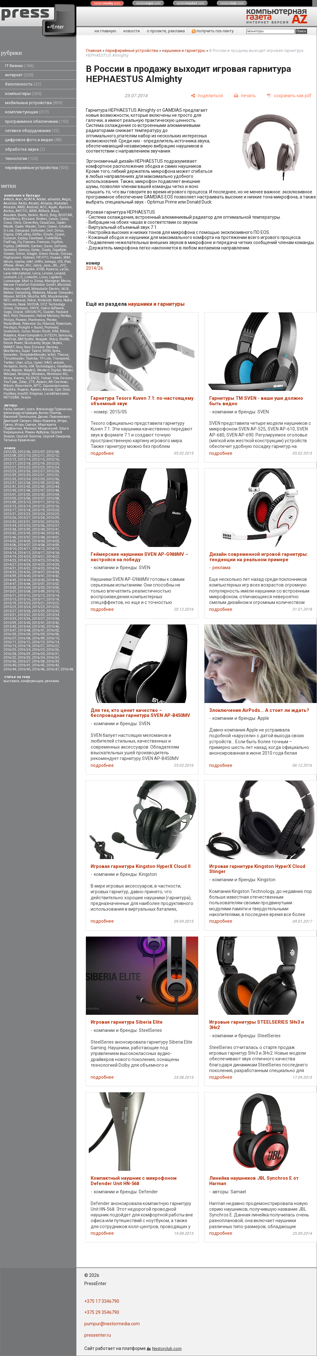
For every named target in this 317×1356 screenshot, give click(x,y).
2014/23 (9, 560)
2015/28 (24, 611)
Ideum (8, 262)
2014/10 (9, 549)
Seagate (42, 339)
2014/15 (24, 553)
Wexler (67, 370)
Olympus (21, 308)
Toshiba (32, 358)
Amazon (9, 207)
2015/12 (24, 595)
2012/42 (24, 487)
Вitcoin (8, 386)
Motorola (38, 293)
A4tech (8, 199)
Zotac (23, 382)
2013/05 (9, 498)
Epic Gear (62, 389)
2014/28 (24, 564)
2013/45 (52, 533)
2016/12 (24, 642)
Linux (43, 277)
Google (32, 254)
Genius (23, 250)
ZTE (32, 382)
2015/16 (24, 599)
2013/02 (24, 495)
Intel (29, 262)
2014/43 (9, 580)
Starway (52, 347)
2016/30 (38, 654)
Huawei (56, 257)
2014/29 (38, 564)
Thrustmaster (13, 358)
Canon (53, 219)
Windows (38, 374)
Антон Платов (50, 413)
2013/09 (9, 502)
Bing (53, 215)
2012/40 (52, 483)
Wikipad (9, 374)
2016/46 (38, 669)
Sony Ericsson (34, 347)
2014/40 (24, 576)
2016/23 (9, 650)
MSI (43, 296)
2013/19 (38, 510)
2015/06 (52, 588)
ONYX (34, 308)
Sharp (53, 339)
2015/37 (38, 619)
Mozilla (33, 296)
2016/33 (24, 658)
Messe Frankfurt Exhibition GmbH (29, 285)
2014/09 (52, 545)
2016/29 (24, 654)
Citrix (17, 223)
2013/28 (38, 518)
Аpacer (41, 382)
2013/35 (24, 526)
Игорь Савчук (25, 425)
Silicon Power (13, 343)
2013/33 (52, 522)
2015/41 (38, 623)
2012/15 (38, 459)
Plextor (51, 320)
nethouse (19, 300)
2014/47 (9, 584)
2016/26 (52, 650)
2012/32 (52, 475)
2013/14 (24, 506)
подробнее (102, 453)
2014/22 (52, 557)
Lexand (59, 273)
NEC (6, 300)
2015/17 (38, 599)
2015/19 (9, 603)
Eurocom (9, 238)
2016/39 (52, 661)
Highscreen (12, 257)
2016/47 (52, 669)
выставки (11, 681)
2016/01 (38, 630)
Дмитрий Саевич (17, 421)
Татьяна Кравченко (19, 440)
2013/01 (9, 495)
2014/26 (52, 560)
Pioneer (21, 320)
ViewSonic (64, 366)
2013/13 (9, 506)
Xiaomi (19, 378)
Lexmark (10, 277)
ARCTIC (22, 211)
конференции (32, 681)
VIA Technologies (42, 366)
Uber (19, 363)
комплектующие (27, 112)
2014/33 (38, 568)
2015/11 (9, 595)
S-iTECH (50, 335)
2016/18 (24, 646)
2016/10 (52, 638)
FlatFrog (9, 242)
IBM (66, 257)
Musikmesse (58, 296)
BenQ (44, 215)
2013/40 (38, 529)
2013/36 (38, 526)
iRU (28, 265)
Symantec (10, 355)
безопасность (23, 84)
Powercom (63, 324)
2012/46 (24, 490)
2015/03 (9, 588)
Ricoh (46, 331)
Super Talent (31, 351)
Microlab (64, 285)
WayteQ (30, 370)
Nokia (57, 300)
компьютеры (23, 93)
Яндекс (23, 389)
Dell (50, 231)
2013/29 (52, 518)
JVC (63, 265)
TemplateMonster (32, 355)
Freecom (43, 242)
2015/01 (38, 584)
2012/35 (38, 479)
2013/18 (24, 510)
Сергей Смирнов (56, 436)
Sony (19, 347)
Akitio (22, 203)
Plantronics (36, 320)
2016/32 (9, 658)
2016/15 (9, 646)
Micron (8, 289)
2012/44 (52, 487)
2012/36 (52, 479)
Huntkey (9, 394)
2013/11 (38, 502)
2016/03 (9, 634)
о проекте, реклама (166, 30)
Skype (46, 343)
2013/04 (52, 495)
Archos (8, 211)
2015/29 (38, 611)
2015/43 (9, 627)
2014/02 (9, 541)
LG (20, 277)
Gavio (48, 246)
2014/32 (24, 568)
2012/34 (24, 479)
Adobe (41, 199)
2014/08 (38, 545)
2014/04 (38, 541)
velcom (58, 363)
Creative (65, 226)
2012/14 (24, 459)
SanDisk (9, 339)
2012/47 (38, 490)
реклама (52, 681)
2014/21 (38, 557)
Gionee (8, 254)
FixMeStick (53, 238)
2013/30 (9, 522)
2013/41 (52, 529)
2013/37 (52, 526)
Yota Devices (63, 378)
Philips (8, 320)
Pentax (66, 316)
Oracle (18, 312)
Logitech (55, 277)
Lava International (17, 273)
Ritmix (64, 331)
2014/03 (24, 541)
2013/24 (38, 514)
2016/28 (9, 654)
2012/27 (38, 471)
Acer (19, 199)
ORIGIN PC (33, 312)
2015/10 (52, 591)
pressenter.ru (97, 1335)
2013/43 (24, 533)
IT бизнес (19, 65)
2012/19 (38, 463)
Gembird (10, 250)
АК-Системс (58, 382)
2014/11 (24, 549)
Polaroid (48, 324)
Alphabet (61, 203)
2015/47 (9, 630)
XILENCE (32, 378)
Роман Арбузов (37, 432)
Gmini (20, 254)
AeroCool (10, 203)
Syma (56, 351)
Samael (19, 409)
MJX (65, 289)
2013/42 (9, 533)
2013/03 (38, 495)
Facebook (36, 238)
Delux (59, 231)
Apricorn (65, 207)
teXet (51, 355)
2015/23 (9, 607)
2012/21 (9, 467)
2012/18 (24, 463)
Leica (36, 273)
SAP (20, 339)
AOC (43, 207)
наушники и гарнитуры (183, 50)
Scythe (29, 339)
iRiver (19, 265)
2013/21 (9, 514)
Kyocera (52, 269)
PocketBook (12, 324)
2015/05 (38, 588)
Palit (14, 316)
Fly (19, 242)
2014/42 (52, 576)
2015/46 (52, 627)
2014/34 (52, 568)
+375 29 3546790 (101, 1312)
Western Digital (49, 370)
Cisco (7, 223)
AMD (21, 207)
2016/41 (24, 665)
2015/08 (24, 591)
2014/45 (38, 580)
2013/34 (9, 526)
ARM (33, 211)
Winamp (23, 374)
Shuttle (64, 339)
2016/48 (67, 669)
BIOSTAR (65, 215)
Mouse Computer (60, 293)
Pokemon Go (31, 324)
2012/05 (9, 452)
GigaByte (59, 250)
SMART (9, 347)
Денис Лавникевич (54, 417)
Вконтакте (23, 386)
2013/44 (38, 533)
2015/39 (9, 623)
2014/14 (9, 553)
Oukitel (48, 312)
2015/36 (24, 619)
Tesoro (26, 397)
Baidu (22, 215)
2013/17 (9, 510)
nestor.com (107, 3)
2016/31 (52, 654)
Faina (7, 409)
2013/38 (9, 529)
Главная (93, 50)
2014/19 (9, 557)
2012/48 (52, 490)
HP (38, 257)
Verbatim (10, 366)
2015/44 (24, 627)
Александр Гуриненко (54, 409)
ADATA (29, 199)
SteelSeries (11, 351)
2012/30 (24, 475)
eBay (27, 234)
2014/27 (9, 564)
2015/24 (24, 607)
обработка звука (25, 149)
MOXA (21, 296)
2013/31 (24, 522)
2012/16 (52, 459)
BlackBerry (11, 219)
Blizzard (28, 219)
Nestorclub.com (167, 1348)
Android (32, 207)
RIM (55, 331)
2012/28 (52, 471)
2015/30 (52, 611)
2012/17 (9, 463)
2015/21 (38, 603)
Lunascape (11, 281)
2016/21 (38, 646)
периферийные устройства (37, 167)
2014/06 (9, 545)
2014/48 (24, 584)
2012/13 (9, 459)
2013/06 (24, 498)
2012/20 (52, 463)
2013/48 (38, 537)
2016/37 (24, 661)
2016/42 (38, 665)
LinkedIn (31, 277)
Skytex (57, 343)
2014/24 (24, 560)
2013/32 (38, 522)
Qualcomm (11, 331)
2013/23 (24, 514)
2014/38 (52, 572)
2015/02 (52, 584)
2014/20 (24, 557)
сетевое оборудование (32, 130)
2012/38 (24, 483)
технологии (21, 158)
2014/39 (9, 576)
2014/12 (38, 549)
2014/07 (24, 545)
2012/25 (9, 471)
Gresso (66, 254)
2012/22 (24, 467)
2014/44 (24, 580)
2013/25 (52, 514)
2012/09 (9, 456)
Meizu (66, 281)
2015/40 (24, 623)
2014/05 (52, 541)
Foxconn (29, 242)
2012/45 (9, 490)
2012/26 (24, 471)
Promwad (51, 327)
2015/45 (38, 627)
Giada (46, 250)
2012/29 (9, 475)
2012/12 (52, 456)
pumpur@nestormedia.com (112, 1323)
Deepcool (22, 231)
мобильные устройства (33, 102)
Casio (64, 219)
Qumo (25, 331)
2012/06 (24, 452)
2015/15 (9, 599)
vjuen (30, 409)
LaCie (64, 269)
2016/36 (9, 661)
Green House (49, 254)
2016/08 (24, 638)
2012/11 (38, 456)
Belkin (33, 215)
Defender (38, 231)
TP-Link (45, 358)
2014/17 (38, 553)
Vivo (6, 370)
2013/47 (24, 537)
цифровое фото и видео (33, 139)
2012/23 (38, 467)
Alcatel (34, 203)
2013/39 (24, 529)
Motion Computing (17, 293)
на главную (105, 30)
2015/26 (52, 607)
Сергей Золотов (28, 436)
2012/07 (38, 452)
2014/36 (24, 572)
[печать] (245, 95)
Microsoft (23, 289)
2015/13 (38, 595)
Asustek (9, 215)
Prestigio (10, 327)
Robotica (9, 335)
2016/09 (38, 638)
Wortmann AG (57, 374)
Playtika (9, 389)
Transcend (61, 358)
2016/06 (52, 634)
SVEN (46, 351)
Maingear (52, 281)
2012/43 (38, 487)
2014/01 (52, 537)
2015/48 (24, 630)
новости (131, 30)
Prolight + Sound (30, 327)
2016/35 (52, 658)
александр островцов (20, 413)
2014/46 (52, 580)
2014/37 (38, 572)
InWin (39, 262)
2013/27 (24, 518)
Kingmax (36, 394)
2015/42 (52, 623)
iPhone (8, 265)
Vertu (23, 366)
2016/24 (24, 650)
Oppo (7, 312)
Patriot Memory (47, 316)
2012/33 (9, 479)
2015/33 (38, 615)
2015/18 (52, 599)
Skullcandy (32, 343)
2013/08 (52, 498)
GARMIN (22, 246)
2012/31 (38, 475)
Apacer (35, 389)
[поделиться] (207, 95)
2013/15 (38, 506)
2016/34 (38, 658)
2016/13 (38, 642)
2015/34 (52, 615)
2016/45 (24, 669)
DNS (18, 234)
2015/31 (9, 615)
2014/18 (52, 553)
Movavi (8, 296)
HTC (45, 257)
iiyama (20, 262)
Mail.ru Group (32, 281)
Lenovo (47, 273)
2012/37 (9, 483)
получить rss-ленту (213, 30)
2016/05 (38, 634)
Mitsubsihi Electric (45, 289)
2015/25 (38, 607)
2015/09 (38, 591)
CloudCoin (47, 223)
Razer (36, 331)
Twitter (8, 363)
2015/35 (9, 619)
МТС (37, 386)
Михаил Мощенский (40, 428)
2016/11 (9, 642)
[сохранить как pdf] (289, 95)
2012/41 (9, 487)
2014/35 (9, 572)
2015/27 (9, 611)
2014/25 (38, 560)
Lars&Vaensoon (56, 394)
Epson (59, 234)
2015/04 (24, 588)
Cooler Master (25, 226)
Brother (41, 219)
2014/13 (52, 549)
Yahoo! (46, 378)
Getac (35, 250)
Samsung (65, 335)
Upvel (38, 363)
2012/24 (52, 467)
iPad (67, 262)
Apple (53, 207)
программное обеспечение (37, 121)
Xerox (7, 378)
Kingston (28, 269)
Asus (55, 211)
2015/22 (52, 603)
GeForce (60, 246)
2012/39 (38, 483)
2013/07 (38, 498)
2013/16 (52, 506)
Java (46, 265)
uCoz (28, 363)
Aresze (48, 389)
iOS (59, 262)
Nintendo (44, 300)
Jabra (37, 265)
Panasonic (27, 316)
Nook (22, 304)
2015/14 (52, 595)
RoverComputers (30, 335)
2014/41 (38, 576)
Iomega (50, 262)
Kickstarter (11, 269)
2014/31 (9, 568)
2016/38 (38, 661)
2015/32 (24, 615)
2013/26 (9, 518)
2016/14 (52, 642)
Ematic (48, 234)
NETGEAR (11, 397)
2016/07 (9, 638)
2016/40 (9, 665)
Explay (22, 238)
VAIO (48, 363)
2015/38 (52, 619)
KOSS (40, 269)
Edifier (37, 234)
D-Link (8, 231)
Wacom (16, 370)
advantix (54, 199)
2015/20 (24, 603)
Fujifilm (57, 242)
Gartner (36, 246)
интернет (19, 74)
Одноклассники (55, 386)
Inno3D (22, 394)
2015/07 (9, 591)
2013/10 (24, 502)
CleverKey (30, 223)
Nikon (31, 300)
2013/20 (52, 510)
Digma (8, 234)
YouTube (10, 382)
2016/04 (24, 634)
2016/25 (38, 650)
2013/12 (52, 502)
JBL (55, 265)
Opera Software (52, 308)
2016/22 (52, 646)
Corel (42, 226)
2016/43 (52, 665)
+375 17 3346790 (101, 1301)
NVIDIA (33, 304)
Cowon (52, 226)
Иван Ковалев (44, 421)
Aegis (66, 199)
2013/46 (9, 537)
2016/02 (52, 630)
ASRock (43, 211)
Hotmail (29, 257)
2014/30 (52, 564)
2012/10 (24, 456)
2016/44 (9, 669)
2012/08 (52, 452)
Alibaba (46, 203)
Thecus (62, 355)
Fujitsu (8, 246)
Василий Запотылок (19, 417)
